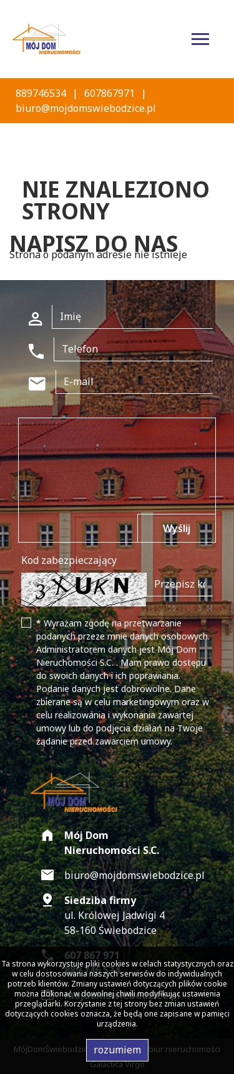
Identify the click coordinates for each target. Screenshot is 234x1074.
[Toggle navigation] (200, 41)
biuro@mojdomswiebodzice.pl (86, 108)
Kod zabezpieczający (69, 560)
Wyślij (176, 528)
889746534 (41, 93)
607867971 (109, 93)
